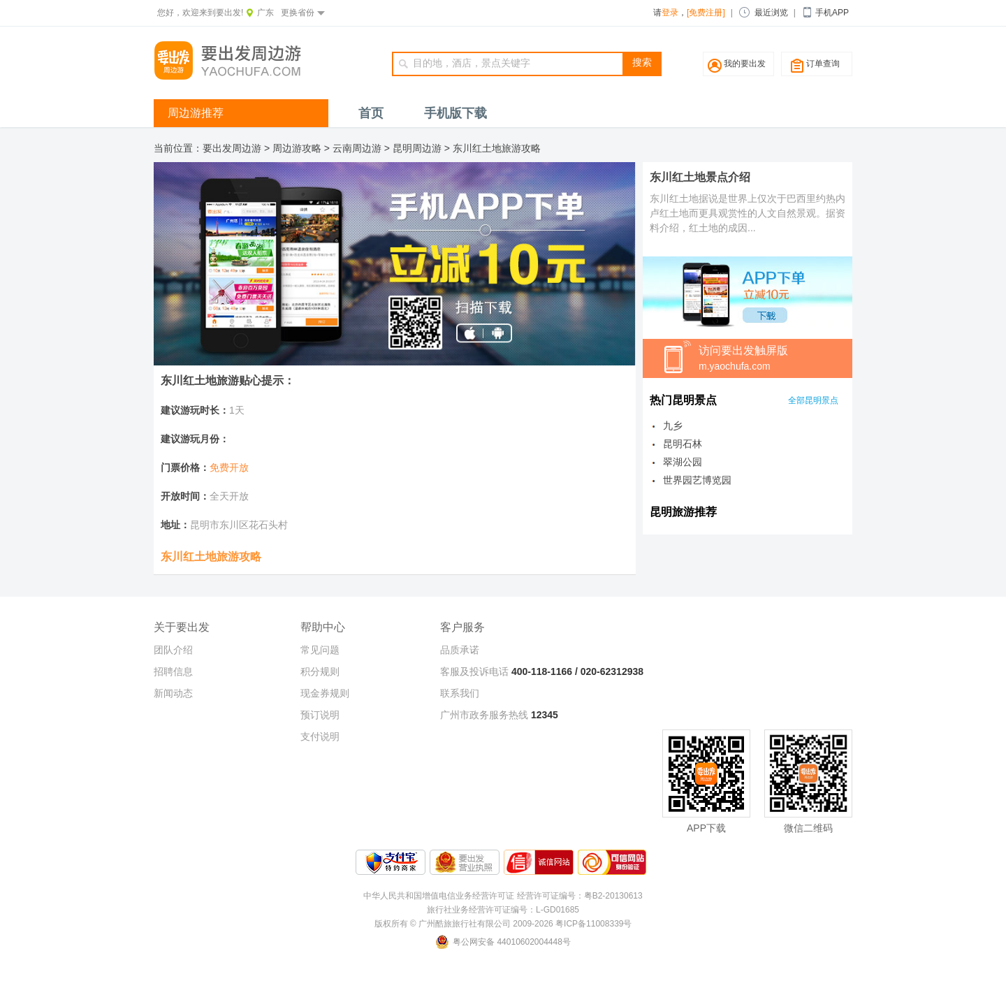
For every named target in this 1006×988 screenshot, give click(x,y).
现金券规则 (324, 693)
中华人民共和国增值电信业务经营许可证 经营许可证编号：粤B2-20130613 (502, 896)
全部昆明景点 (813, 400)
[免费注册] (706, 12)
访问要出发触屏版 (775, 359)
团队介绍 (173, 649)
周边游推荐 (196, 113)
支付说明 (320, 736)
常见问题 (320, 649)
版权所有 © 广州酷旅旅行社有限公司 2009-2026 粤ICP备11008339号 (503, 924)
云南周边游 (357, 148)
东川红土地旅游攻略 (497, 148)
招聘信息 (173, 671)
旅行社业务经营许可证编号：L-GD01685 (503, 910)
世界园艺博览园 (697, 480)
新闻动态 (173, 693)
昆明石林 (682, 443)
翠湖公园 (682, 461)
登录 (670, 12)
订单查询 (823, 63)
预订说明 (320, 714)
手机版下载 (455, 113)
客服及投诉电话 (474, 671)
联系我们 (459, 693)
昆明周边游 (417, 148)
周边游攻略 (296, 148)
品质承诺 (459, 649)
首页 (371, 113)
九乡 (673, 425)
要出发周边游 (232, 148)
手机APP (832, 12)
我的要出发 (745, 63)
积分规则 (320, 671)
